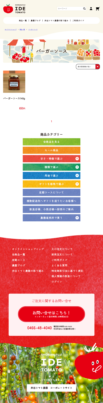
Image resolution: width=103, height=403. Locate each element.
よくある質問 (59, 265)
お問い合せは (51, 314)
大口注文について (62, 249)
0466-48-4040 (39, 327)
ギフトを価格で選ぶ (51, 184)
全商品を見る (51, 141)
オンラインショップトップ (28, 249)
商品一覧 (23, 20)
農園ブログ (36, 20)
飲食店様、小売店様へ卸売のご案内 (51, 209)
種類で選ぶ (51, 167)
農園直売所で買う (51, 218)
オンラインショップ (10, 29)
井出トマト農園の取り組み (56, 20)
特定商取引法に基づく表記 (67, 271)
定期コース (18, 260)
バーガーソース (33, 29)
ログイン (57, 281)
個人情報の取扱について (66, 276)
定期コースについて (51, 192)
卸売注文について (62, 254)
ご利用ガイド (78, 20)
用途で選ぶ (51, 175)
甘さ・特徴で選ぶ (51, 158)
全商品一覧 (18, 254)
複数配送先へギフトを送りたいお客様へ (51, 201)
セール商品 (51, 150)
